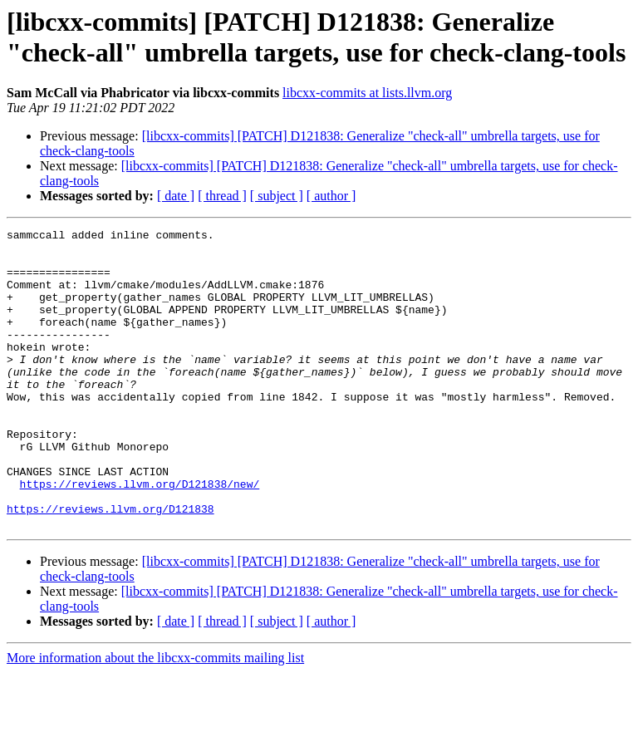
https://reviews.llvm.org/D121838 (110, 565)
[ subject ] (276, 196)
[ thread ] (222, 196)
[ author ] (331, 196)
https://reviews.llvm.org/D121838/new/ (140, 535)
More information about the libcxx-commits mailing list (155, 717)
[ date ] (175, 196)
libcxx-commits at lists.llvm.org (367, 93)
